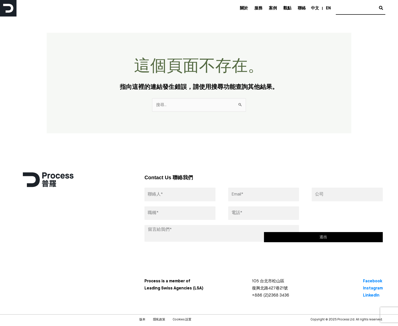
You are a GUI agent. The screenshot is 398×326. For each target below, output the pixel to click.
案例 (273, 8)
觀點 (287, 8)
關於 (244, 8)
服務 (258, 8)
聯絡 (302, 8)
